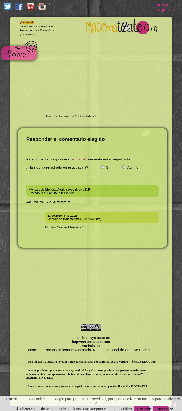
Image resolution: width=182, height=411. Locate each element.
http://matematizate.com (91, 342)
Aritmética (66, 116)
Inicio (50, 116)
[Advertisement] (101, 73)
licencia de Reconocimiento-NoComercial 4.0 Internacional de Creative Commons (91, 350)
